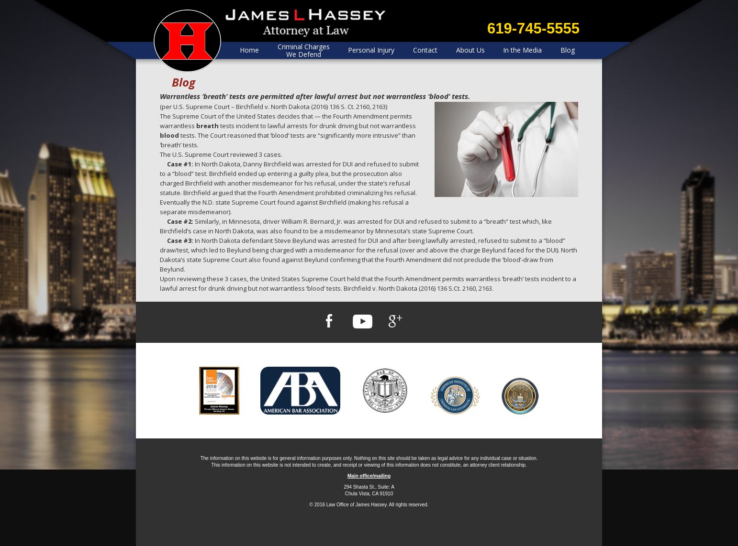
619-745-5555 (533, 28)
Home (249, 50)
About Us (470, 50)
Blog (567, 50)
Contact (425, 50)
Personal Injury (371, 50)
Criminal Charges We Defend (304, 50)
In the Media (522, 50)
